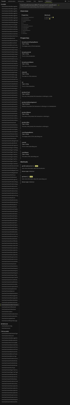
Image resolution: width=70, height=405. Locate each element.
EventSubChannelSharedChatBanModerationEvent (10, 209)
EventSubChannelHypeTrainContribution (10, 152)
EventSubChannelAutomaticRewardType (10, 345)
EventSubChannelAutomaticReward (10, 29)
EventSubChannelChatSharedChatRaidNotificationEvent (10, 102)
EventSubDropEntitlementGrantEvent (10, 302)
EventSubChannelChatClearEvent (10, 65)
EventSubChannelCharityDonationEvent (10, 56)
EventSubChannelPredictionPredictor (10, 193)
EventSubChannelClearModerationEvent (10, 125)
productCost (25, 24)
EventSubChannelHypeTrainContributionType (10, 370)
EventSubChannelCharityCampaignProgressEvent (10, 49)
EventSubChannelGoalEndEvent (9, 143)
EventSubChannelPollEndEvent (9, 177)
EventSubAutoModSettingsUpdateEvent (10, 22)
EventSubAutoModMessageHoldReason (10, 338)
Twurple (3, 1)
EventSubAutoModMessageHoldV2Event (10, 15)
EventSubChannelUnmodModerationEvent (10, 279)
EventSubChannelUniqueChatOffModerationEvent (10, 277)
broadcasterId (26, 18)
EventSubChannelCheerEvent (9, 122)
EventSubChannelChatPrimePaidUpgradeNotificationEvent (10, 81)
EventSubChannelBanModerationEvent (10, 40)
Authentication (11, 1)
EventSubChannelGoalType (8, 367)
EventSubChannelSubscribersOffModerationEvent (10, 245)
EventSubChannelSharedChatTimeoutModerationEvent (10, 222)
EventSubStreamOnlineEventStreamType (10, 401)
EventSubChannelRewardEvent (9, 207)
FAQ (35, 1)
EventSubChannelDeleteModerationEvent (10, 127)
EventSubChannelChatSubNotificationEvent (10, 113)
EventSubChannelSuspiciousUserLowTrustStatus (10, 395)
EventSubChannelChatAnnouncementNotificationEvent (10, 59)
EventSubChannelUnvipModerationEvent (10, 286)
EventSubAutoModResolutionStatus (10, 340)
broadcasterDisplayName (28, 17)
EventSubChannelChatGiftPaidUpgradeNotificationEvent (10, 72)
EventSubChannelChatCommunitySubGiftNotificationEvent (10, 70)
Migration (40, 1)
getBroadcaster (49, 17)
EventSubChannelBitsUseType (9, 356)
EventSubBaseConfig (7, 326)
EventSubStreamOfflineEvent (9, 307)
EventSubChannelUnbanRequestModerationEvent (10, 270)
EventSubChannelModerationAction (10, 374)
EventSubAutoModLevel (8, 335)
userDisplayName (26, 30)
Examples (28, 1)
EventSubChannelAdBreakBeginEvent (10, 27)
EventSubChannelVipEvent (8, 291)
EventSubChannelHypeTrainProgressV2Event (10, 161)
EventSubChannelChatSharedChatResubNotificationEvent (10, 104)
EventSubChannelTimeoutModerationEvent (10, 261)
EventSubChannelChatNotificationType (10, 365)
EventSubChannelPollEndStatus (9, 379)
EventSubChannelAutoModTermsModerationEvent (10, 36)
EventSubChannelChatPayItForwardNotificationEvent (10, 79)
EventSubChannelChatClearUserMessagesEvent (10, 68)
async (36, 166)
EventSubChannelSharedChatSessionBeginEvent (10, 213)
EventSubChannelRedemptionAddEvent (10, 202)
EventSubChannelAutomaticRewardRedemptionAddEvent (10, 31)
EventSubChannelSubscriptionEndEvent (10, 248)
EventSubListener (6, 328)
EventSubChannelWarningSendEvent (10, 298)
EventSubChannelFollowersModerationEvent (10, 134)
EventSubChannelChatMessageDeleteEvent (10, 74)
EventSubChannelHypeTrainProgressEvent (10, 159)
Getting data (21, 1)
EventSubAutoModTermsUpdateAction (10, 342)
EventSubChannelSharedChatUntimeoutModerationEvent (10, 227)
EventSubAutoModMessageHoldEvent (10, 13)
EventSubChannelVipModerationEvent (10, 293)
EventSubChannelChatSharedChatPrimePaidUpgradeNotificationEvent (10, 100)
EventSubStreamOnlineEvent (9, 309)
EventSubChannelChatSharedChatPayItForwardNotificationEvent (10, 97)
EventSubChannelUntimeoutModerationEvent (10, 284)
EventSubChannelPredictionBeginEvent (10, 181)
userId (24, 32)
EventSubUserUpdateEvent (8, 318)
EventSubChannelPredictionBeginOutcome (10, 184)
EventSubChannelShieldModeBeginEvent (10, 229)
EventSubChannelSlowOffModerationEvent (10, 241)
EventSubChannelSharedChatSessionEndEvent (10, 216)
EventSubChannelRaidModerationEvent (10, 200)
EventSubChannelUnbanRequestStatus (10, 399)
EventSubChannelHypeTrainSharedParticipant (10, 163)
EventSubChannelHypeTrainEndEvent (10, 154)
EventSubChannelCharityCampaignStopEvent (10, 54)
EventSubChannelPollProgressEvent (10, 179)
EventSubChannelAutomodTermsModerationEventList (10, 349)
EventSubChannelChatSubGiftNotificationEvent (10, 111)
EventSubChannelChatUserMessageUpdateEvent (10, 120)
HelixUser (31, 171)
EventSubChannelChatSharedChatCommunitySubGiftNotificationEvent (10, 93)
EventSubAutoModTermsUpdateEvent (10, 24)
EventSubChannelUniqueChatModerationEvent (10, 275)
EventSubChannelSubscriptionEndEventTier (10, 386)
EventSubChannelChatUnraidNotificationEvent (10, 115)
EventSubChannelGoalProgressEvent (10, 145)
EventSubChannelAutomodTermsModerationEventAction (10, 347)
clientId (24, 21)
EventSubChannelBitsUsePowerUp (10, 45)
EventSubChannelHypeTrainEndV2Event (10, 156)
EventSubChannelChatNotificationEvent (10, 361)
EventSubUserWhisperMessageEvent (10, 320)
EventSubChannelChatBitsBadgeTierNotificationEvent (10, 61)
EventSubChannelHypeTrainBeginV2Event (10, 150)
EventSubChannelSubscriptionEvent (10, 250)
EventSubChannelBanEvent (8, 38)
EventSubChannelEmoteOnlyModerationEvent (10, 129)
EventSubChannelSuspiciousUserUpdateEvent (10, 259)
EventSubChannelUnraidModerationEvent (10, 282)
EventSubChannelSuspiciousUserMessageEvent (10, 257)
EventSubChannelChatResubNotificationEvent (10, 86)
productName (26, 27)
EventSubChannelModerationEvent (10, 376)
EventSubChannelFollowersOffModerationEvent (10, 136)
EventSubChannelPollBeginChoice (10, 170)
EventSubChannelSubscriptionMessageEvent (10, 254)
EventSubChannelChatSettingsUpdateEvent (10, 88)
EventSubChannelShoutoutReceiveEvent (10, 236)
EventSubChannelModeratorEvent (10, 166)
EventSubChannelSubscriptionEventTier (10, 388)
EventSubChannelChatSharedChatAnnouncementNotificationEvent (10, 90)
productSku (25, 29)
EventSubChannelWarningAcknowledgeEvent (10, 295)
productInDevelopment (28, 26)
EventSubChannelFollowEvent (9, 138)
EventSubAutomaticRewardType (10, 333)
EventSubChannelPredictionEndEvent (10, 186)
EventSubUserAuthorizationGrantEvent (10, 314)
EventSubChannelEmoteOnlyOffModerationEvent (10, 131)
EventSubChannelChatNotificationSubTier (10, 363)
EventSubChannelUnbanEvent (9, 263)
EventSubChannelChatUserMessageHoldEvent (10, 118)
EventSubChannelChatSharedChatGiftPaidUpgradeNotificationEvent (10, 95)
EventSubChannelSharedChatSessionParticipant (10, 218)
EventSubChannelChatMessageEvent (10, 77)
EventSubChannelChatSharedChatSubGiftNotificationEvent (10, 106)
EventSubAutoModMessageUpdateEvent (10, 18)
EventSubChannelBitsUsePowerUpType (10, 354)
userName (25, 33)
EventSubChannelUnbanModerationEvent (10, 266)
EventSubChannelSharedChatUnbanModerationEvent (10, 225)
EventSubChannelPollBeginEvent (10, 172)
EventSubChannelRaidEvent (8, 197)
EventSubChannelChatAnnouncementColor (10, 358)
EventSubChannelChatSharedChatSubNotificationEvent (10, 109)
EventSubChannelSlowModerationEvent (10, 238)
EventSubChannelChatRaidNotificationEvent (10, 84)
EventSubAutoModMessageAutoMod (10, 6)
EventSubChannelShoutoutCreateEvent (10, 234)
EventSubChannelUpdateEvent (9, 289)
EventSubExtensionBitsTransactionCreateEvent (10, 304)
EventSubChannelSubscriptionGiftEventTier (10, 390)
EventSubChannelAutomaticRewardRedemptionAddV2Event (10, 33)
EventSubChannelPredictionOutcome (10, 191)
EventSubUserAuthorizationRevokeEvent (10, 316)
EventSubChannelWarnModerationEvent (10, 300)
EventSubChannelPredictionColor (10, 381)
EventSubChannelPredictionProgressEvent (10, 195)
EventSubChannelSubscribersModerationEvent (10, 243)
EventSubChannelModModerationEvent (10, 168)
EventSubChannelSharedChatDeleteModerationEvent (10, 211)
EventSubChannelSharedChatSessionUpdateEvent (10, 220)
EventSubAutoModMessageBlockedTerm (10, 11)
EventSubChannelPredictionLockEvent (10, 188)
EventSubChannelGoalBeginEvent (10, 141)
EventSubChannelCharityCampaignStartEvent (10, 52)
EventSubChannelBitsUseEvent (9, 43)
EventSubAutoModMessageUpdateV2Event (10, 20)
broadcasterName (27, 20)
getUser (47, 18)
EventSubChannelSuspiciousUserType (10, 397)
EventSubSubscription (7, 311)
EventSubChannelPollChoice (9, 175)
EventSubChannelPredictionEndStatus (10, 383)
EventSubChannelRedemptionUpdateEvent (10, 204)
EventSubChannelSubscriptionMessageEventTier (10, 392)
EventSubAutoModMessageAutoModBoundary (10, 8)
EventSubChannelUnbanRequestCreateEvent (10, 268)
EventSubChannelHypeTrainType (10, 372)
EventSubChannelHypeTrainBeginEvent (10, 147)
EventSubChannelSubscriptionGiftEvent (10, 252)
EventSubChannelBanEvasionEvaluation (10, 351)
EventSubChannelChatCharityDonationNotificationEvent (10, 63)
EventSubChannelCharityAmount (10, 47)
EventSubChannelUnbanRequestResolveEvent (10, 273)
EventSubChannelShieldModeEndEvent (10, 232)
